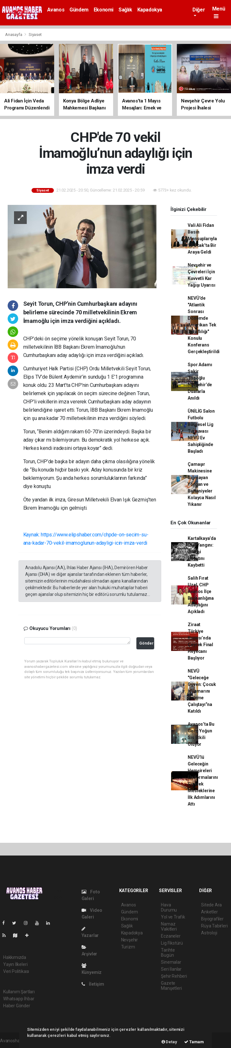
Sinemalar (171, 962)
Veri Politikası (16, 971)
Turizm (128, 946)
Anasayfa (14, 34)
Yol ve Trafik (173, 916)
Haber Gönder (16, 1005)
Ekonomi (103, 10)
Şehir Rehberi (174, 976)
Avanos (56, 10)
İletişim (93, 984)
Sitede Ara (211, 904)
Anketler (209, 911)
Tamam (194, 1041)
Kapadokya (149, 10)
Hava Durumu (169, 907)
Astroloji (209, 932)
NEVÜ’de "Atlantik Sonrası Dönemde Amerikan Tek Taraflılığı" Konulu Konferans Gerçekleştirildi (204, 325)
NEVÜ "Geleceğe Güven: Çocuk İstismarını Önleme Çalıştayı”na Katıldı (202, 691)
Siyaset (35, 34)
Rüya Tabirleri (214, 925)
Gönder (146, 643)
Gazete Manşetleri (171, 986)
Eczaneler (170, 936)
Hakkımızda (14, 957)
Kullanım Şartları (19, 991)
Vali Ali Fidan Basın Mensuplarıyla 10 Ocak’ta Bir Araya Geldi (202, 239)
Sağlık (125, 10)
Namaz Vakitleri (169, 926)
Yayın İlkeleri (15, 964)
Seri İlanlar (171, 969)
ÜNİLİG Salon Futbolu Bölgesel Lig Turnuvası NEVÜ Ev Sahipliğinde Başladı (201, 431)
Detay (169, 1041)
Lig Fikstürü (172, 943)
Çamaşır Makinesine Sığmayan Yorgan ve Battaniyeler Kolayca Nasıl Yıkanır (202, 484)
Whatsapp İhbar (18, 998)
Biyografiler (212, 918)
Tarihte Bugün (168, 952)
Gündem (79, 10)
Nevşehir (129, 939)
